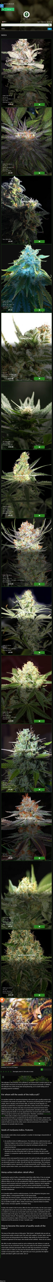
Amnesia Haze (26, 339)
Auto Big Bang (26, 613)
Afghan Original (26, 65)
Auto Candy (26, 887)
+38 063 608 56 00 (9, 4)
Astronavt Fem (27, 408)
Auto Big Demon (26, 682)
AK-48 (26, 270)
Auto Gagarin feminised (26, 1024)
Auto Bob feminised (27, 819)
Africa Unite (26, 202)
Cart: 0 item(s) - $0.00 (44, 22)
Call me (6, 9)
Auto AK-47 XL (27, 545)
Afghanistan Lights (27, 133)
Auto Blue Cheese (27, 750)
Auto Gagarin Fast (26, 956)
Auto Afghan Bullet (26, 476)
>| (50, 1069)
